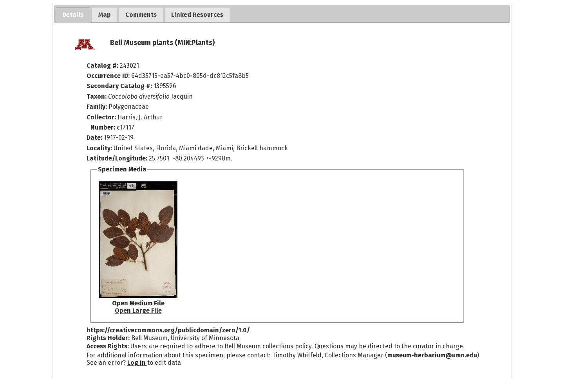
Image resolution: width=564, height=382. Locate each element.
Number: (103, 127)
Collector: (102, 117)
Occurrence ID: (109, 75)
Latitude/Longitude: (117, 158)
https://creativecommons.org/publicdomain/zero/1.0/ (168, 330)
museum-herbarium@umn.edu (432, 355)
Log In (137, 362)
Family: (97, 106)
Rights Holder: (108, 338)
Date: (94, 137)
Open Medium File (138, 303)
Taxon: (97, 96)
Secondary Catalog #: (119, 86)
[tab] (73, 15)
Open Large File (138, 310)
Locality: (99, 148)
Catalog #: (103, 65)
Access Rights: (108, 346)
